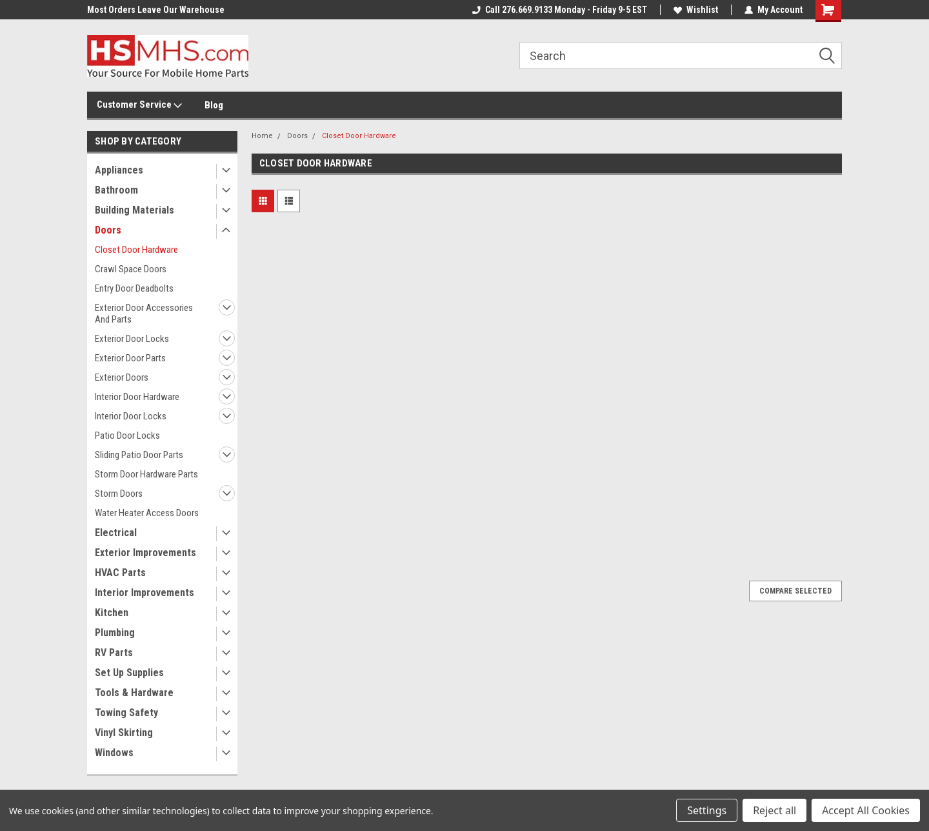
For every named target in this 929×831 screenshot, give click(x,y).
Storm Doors (119, 493)
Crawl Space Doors (130, 269)
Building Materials (134, 210)
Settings (706, 810)
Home (262, 136)
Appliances (119, 170)
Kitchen (111, 612)
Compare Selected (795, 591)
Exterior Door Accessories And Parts (144, 313)
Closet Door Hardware (136, 249)
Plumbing (115, 632)
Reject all (774, 810)
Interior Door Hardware (137, 397)
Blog (214, 105)
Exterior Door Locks (132, 339)
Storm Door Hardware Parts (146, 474)
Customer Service (139, 105)
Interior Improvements (144, 592)
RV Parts (114, 652)
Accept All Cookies (866, 810)
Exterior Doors (121, 377)
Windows (114, 752)
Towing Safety (126, 712)
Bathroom (116, 190)
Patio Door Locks (127, 435)
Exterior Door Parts (130, 358)
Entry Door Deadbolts (134, 288)
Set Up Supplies (129, 672)
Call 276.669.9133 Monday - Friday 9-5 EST (559, 10)
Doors (108, 230)
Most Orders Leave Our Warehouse (156, 10)
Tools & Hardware (134, 692)
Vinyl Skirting (124, 732)
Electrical (116, 532)
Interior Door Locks (130, 416)
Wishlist (696, 10)
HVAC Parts (120, 572)
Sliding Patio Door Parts (139, 455)
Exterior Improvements (145, 552)
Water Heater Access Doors (147, 513)
